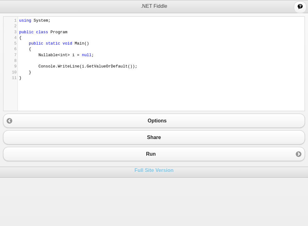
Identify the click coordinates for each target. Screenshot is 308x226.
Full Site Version (153, 170)
